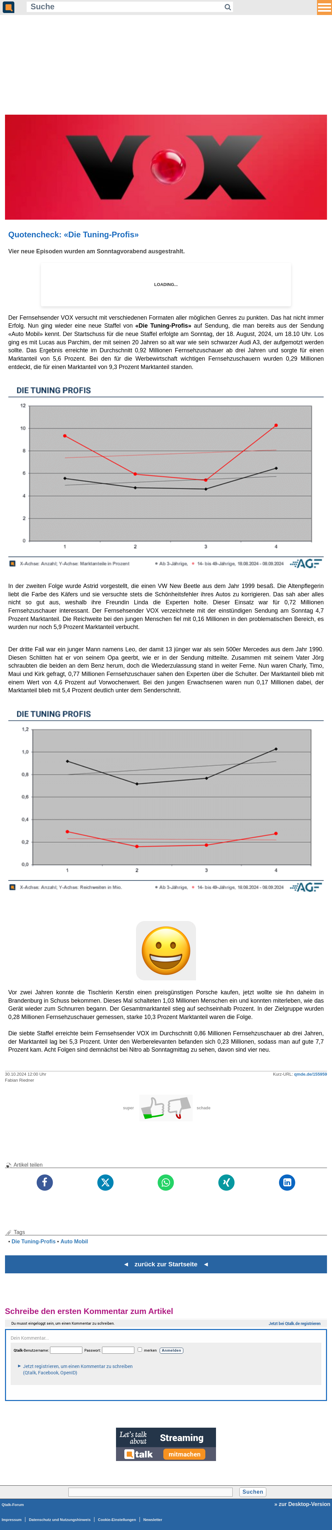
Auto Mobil (74, 1241)
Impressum (12, 1520)
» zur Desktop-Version (302, 1504)
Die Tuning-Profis (34, 1241)
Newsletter (152, 1520)
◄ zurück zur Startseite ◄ (166, 1264)
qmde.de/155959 (310, 1074)
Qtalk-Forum (13, 1505)
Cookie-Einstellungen (117, 1520)
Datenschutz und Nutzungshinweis (60, 1520)
